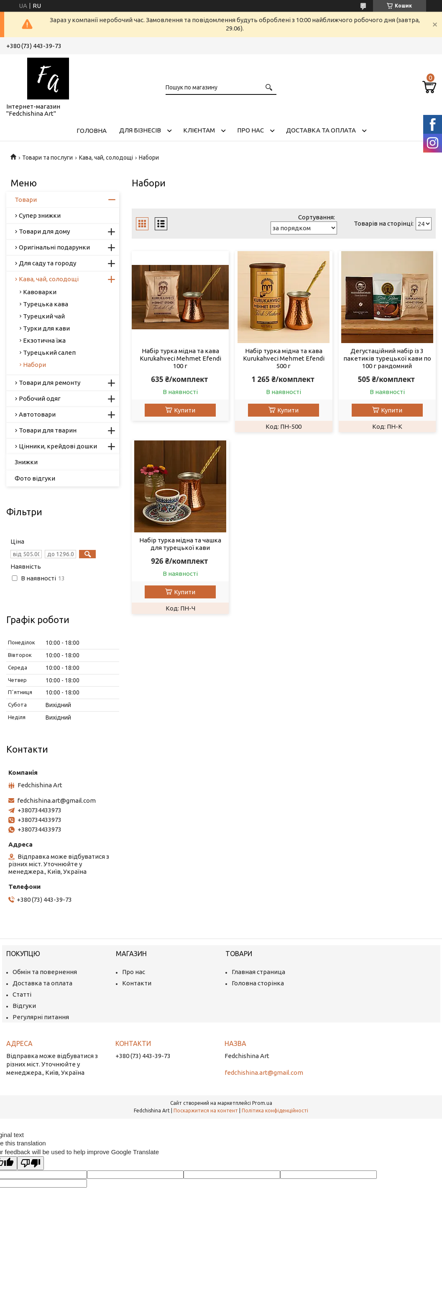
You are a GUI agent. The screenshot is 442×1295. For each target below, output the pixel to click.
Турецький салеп (49, 352)
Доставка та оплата (321, 130)
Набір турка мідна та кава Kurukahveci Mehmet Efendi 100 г (180, 358)
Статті (22, 994)
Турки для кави (46, 328)
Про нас (250, 130)
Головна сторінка (258, 983)
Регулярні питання (41, 1016)
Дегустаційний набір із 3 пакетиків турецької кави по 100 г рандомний (387, 358)
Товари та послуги (47, 157)
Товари (26, 199)
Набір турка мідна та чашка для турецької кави (180, 544)
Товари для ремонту (49, 382)
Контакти (136, 983)
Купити (184, 410)
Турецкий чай (44, 316)
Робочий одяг (40, 398)
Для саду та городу (47, 263)
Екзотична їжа (44, 340)
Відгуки (24, 1005)
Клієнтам (199, 130)
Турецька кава (45, 304)
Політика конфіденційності (275, 1110)
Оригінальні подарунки (54, 247)
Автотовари (37, 414)
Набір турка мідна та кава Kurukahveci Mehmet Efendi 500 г (283, 358)
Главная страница (258, 971)
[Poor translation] (30, 1163)
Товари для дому (44, 231)
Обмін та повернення (45, 971)
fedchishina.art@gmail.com (56, 800)
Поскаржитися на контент (206, 1110)
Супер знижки (40, 215)
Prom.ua (262, 1103)
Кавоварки (39, 291)
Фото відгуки (35, 478)
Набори (34, 364)
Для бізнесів (140, 130)
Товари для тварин (48, 430)
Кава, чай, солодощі (106, 157)
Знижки (26, 462)
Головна (92, 130)
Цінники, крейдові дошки (58, 446)
